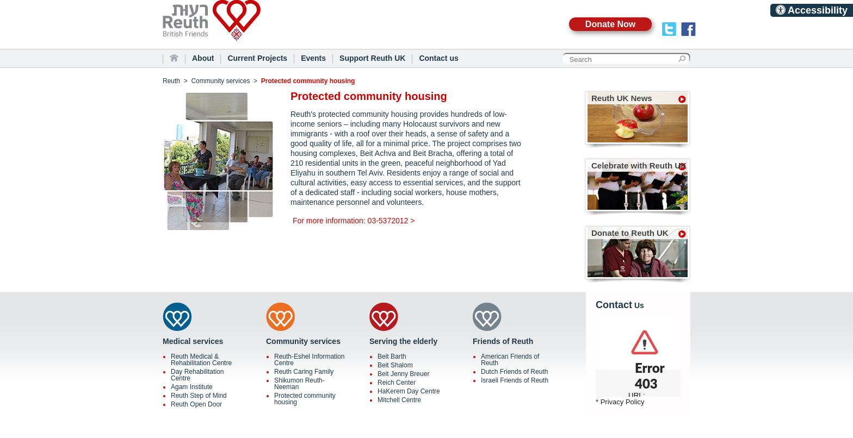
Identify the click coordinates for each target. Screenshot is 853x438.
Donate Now (610, 24)
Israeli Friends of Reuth (514, 380)
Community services (220, 81)
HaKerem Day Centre (409, 391)
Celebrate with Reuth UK (639, 165)
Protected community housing (305, 399)
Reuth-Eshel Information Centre (309, 360)
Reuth (231, 27)
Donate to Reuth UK (630, 232)
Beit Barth (392, 356)
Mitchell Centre (399, 400)
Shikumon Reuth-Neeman (299, 384)
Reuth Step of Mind (199, 395)
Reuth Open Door (196, 404)
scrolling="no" (638, 356)
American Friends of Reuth (510, 360)
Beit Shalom (395, 365)
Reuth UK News (621, 98)
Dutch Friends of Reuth (514, 372)
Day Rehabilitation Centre (197, 375)
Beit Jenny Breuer (403, 374)
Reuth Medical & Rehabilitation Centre (201, 360)
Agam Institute (192, 387)
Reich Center (397, 382)
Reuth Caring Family (303, 372)
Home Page (174, 58)
